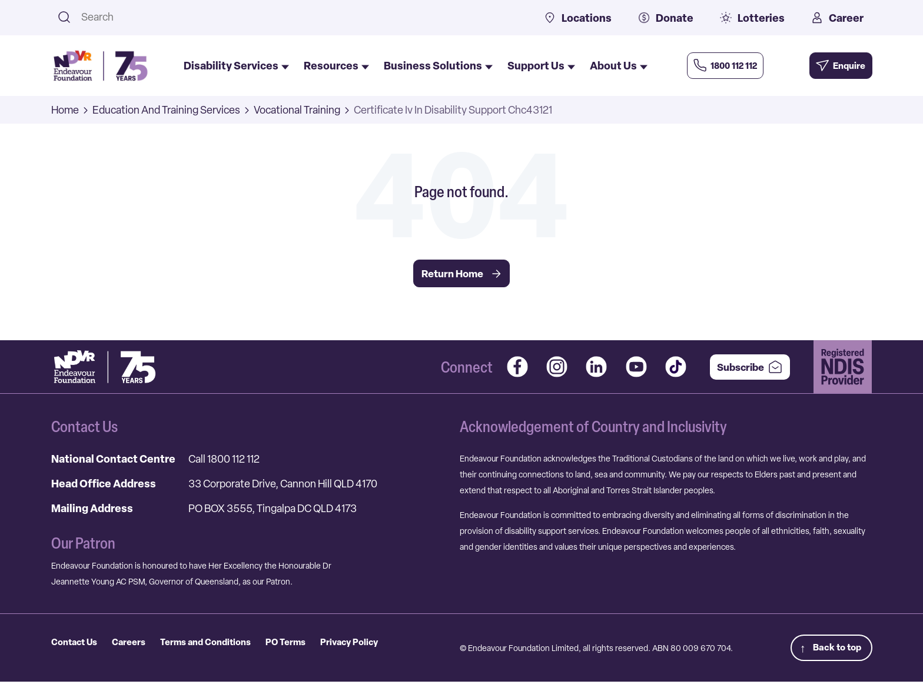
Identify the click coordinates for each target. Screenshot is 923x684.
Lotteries (752, 18)
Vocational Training (297, 110)
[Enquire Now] (833, 65)
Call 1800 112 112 (224, 459)
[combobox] (297, 17)
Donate (665, 18)
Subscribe (744, 368)
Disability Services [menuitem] (236, 66)
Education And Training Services (166, 110)
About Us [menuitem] (619, 66)
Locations (578, 18)
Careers (134, 643)
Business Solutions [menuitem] (438, 66)
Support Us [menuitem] (541, 66)
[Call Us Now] (734, 65)
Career (837, 18)
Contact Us (76, 643)
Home (65, 110)
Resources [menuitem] (336, 66)
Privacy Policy (366, 643)
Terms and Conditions (215, 643)
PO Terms (299, 643)
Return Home (461, 274)
